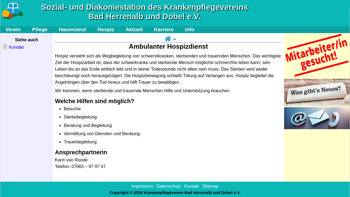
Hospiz (105, 29)
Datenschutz (168, 186)
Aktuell (134, 29)
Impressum (142, 186)
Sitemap (210, 186)
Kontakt (16, 47)
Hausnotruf (72, 29)
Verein (13, 29)
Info (189, 29)
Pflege (39, 29)
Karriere (164, 29)
